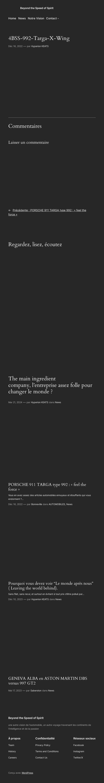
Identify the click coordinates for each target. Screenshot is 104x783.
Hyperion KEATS (40, 46)
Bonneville (36, 504)
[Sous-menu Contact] (58, 18)
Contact (51, 18)
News (58, 402)
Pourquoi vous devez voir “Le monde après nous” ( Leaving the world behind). (50, 586)
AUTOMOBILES (57, 504)
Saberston (35, 690)
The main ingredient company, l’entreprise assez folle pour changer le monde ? (50, 385)
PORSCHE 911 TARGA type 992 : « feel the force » (47, 487)
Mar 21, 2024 (15, 402)
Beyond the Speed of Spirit (36, 8)
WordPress (27, 772)
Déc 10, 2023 (15, 599)
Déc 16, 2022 (15, 46)
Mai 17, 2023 (15, 690)
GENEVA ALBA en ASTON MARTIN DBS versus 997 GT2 (47, 681)
